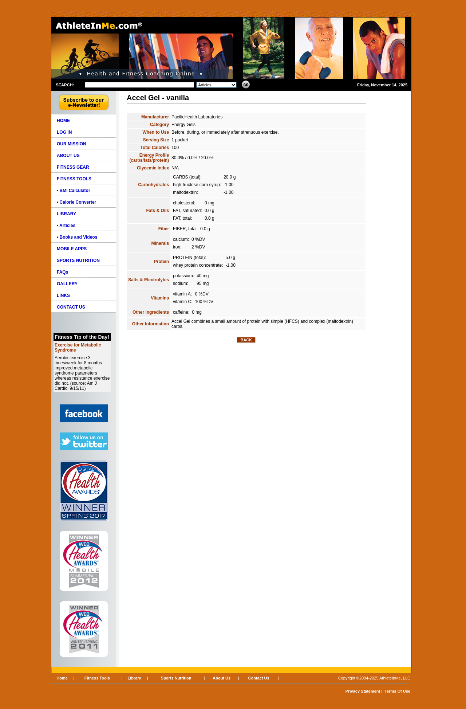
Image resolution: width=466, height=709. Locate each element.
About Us (221, 678)
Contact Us (258, 678)
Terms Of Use (397, 691)
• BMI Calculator (73, 190)
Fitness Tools (97, 678)
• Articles (66, 225)
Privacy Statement (362, 691)
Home (62, 678)
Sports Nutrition (176, 678)
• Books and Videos (77, 237)
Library (134, 678)
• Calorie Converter (76, 202)
